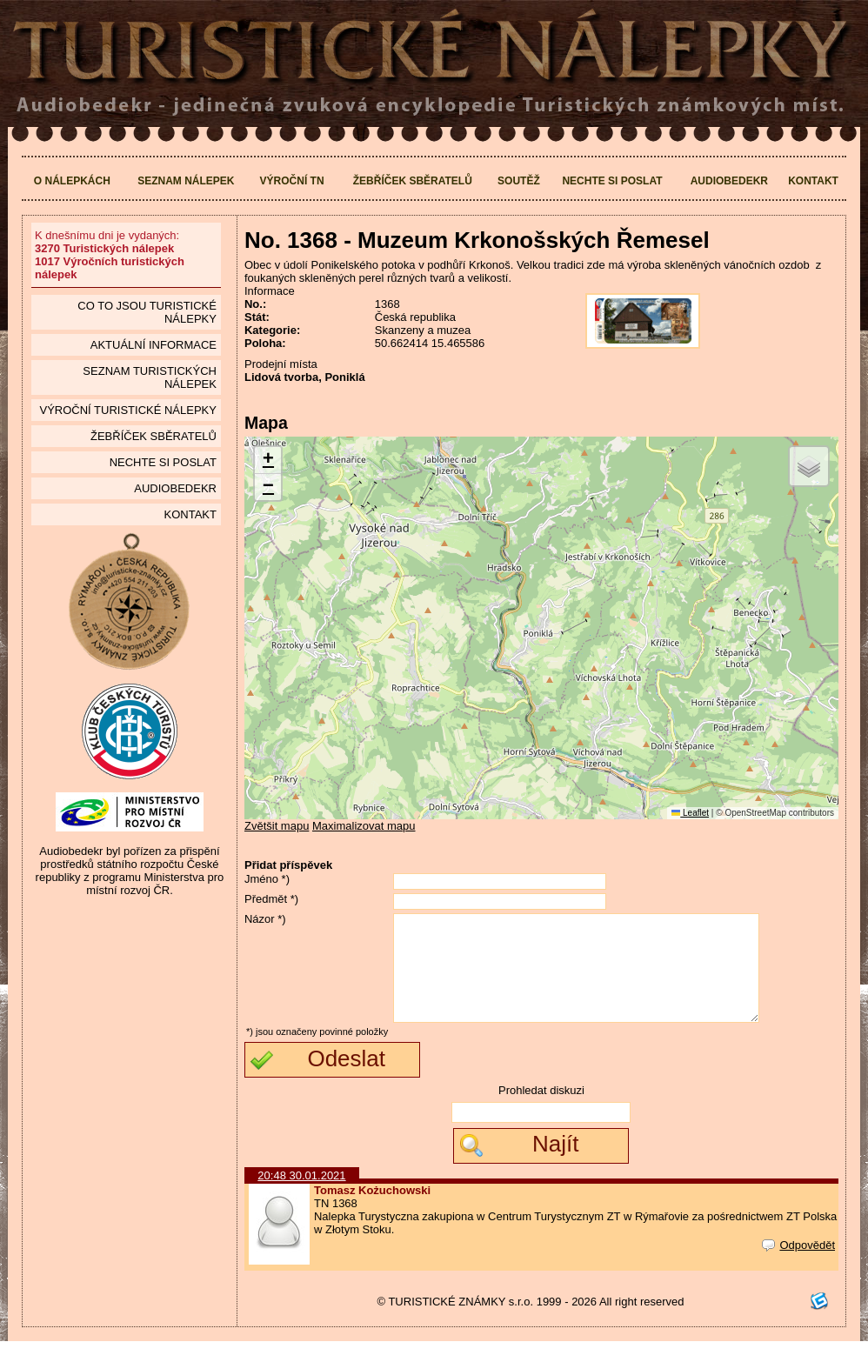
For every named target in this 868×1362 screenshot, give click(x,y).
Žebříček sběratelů (412, 181)
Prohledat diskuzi (541, 1111)
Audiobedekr (729, 181)
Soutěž (518, 181)
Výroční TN (292, 181)
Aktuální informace (153, 344)
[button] (268, 460)
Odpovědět (798, 1265)
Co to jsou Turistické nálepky (147, 312)
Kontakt (813, 181)
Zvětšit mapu (276, 825)
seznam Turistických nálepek (150, 377)
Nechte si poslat (612, 181)
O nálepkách (72, 181)
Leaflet (690, 813)
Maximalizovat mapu (364, 825)
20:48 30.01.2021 (301, 1196)
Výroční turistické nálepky (127, 410)
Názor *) (265, 918)
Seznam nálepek (185, 181)
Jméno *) (267, 878)
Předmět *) (271, 898)
